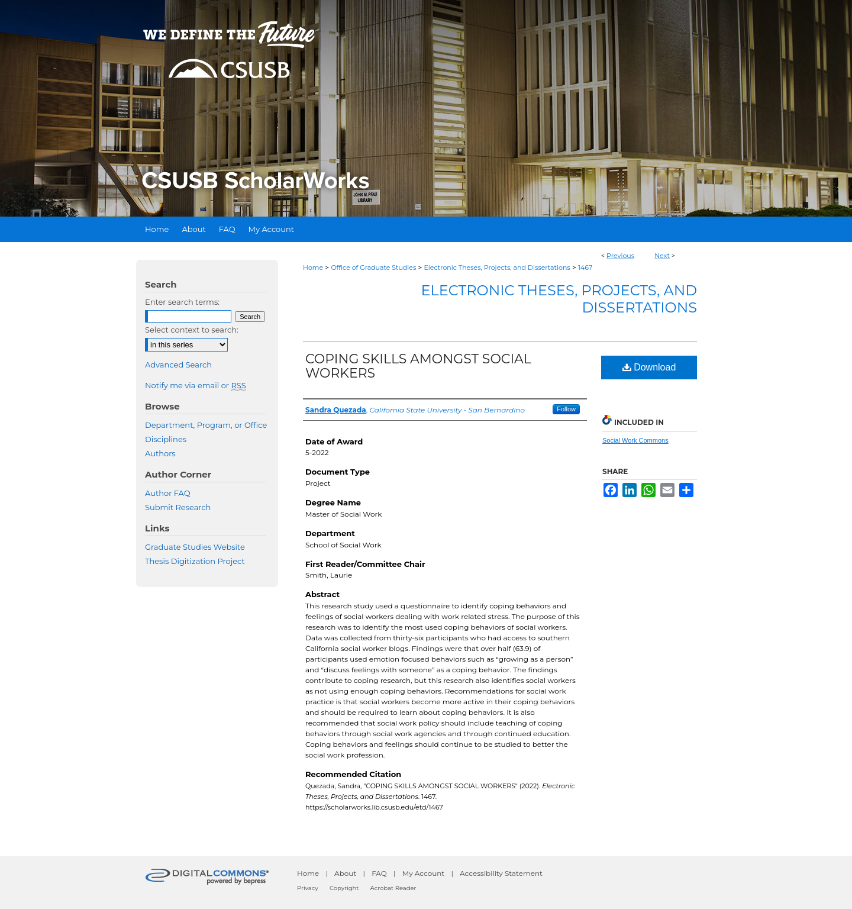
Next (662, 256)
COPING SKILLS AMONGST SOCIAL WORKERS (418, 366)
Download (649, 367)
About (345, 873)
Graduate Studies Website (195, 547)
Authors (160, 453)
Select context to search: (191, 329)
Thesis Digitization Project (195, 561)
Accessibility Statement (501, 873)
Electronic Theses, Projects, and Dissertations (497, 267)
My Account (423, 873)
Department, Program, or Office (206, 425)
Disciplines (165, 439)
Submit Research (178, 507)
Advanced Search (178, 364)
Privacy (307, 888)
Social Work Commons (635, 440)
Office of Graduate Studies (373, 267)
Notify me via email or (195, 385)
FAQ (379, 873)
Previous (620, 256)
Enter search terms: (182, 302)
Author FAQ (168, 493)
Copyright (344, 888)
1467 (585, 267)
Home (313, 267)
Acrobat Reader (393, 888)
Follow (566, 408)
